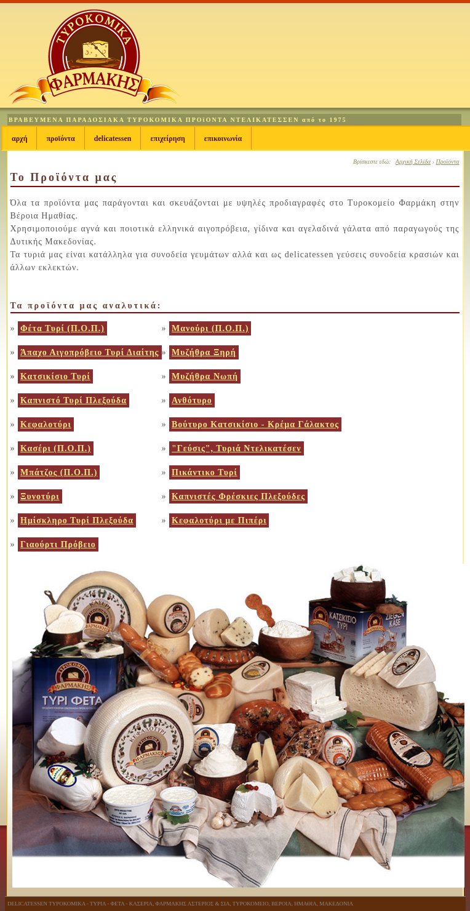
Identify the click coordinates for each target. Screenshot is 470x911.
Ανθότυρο (192, 400)
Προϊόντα (60, 138)
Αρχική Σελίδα (413, 161)
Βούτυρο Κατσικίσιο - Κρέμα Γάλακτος (255, 424)
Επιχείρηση (167, 138)
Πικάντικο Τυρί (204, 472)
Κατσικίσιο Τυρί (55, 376)
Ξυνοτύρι (40, 496)
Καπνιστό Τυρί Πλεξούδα (73, 400)
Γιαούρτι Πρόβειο (58, 544)
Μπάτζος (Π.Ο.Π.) (58, 472)
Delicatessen (113, 138)
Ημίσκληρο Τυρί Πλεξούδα (76, 520)
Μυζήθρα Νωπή (205, 376)
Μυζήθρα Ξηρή (204, 352)
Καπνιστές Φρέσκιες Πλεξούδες (238, 496)
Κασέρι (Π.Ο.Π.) (55, 448)
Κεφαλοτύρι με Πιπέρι (219, 520)
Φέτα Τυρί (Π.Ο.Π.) (62, 328)
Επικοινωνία (223, 138)
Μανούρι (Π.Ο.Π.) (210, 328)
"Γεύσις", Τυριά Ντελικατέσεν (236, 448)
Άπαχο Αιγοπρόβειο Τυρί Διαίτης (89, 352)
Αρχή (19, 138)
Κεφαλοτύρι (45, 424)
